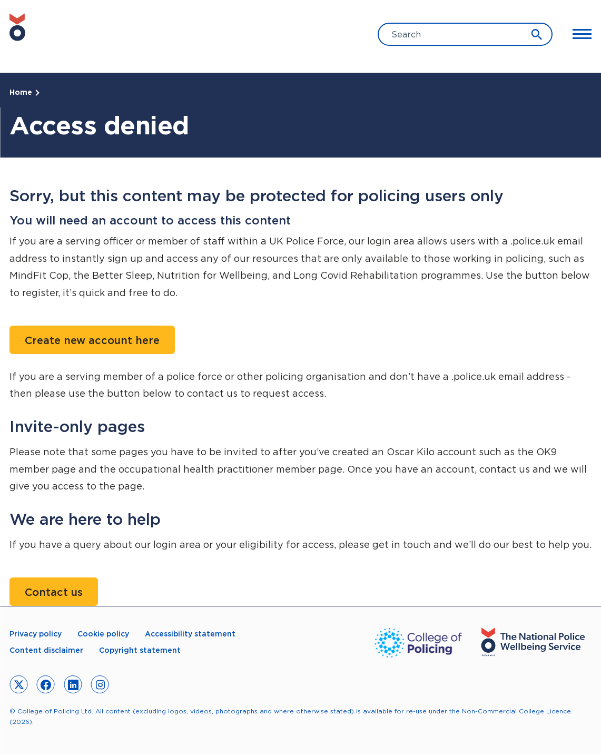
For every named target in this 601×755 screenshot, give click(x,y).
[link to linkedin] (73, 684)
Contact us (54, 592)
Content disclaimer (46, 650)
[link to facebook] (46, 684)
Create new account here (92, 340)
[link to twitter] (18, 684)
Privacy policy (35, 634)
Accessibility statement (190, 634)
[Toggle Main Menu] (577, 34)
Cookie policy (103, 634)
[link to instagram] (100, 684)
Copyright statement (140, 650)
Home (20, 92)
